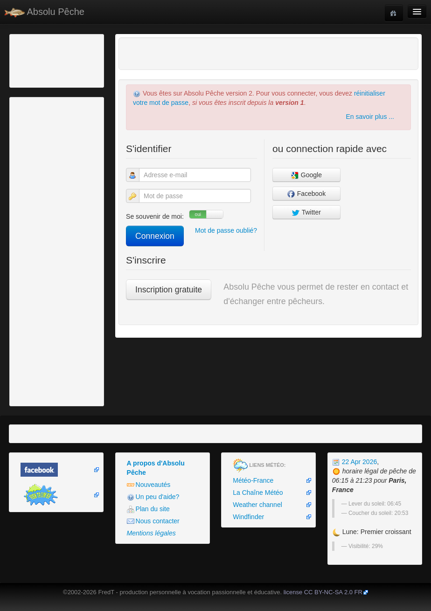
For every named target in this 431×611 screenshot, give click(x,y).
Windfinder (248, 517)
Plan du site (148, 509)
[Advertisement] (63, 60)
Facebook (306, 194)
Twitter (306, 212)
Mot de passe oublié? (226, 230)
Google (306, 175)
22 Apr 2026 (354, 461)
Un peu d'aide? (153, 497)
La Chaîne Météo (258, 492)
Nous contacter (153, 521)
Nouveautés (149, 485)
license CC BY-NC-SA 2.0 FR (323, 592)
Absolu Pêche (44, 12)
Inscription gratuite (168, 289)
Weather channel (257, 504)
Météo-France (253, 480)
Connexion (154, 236)
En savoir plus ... (370, 116)
